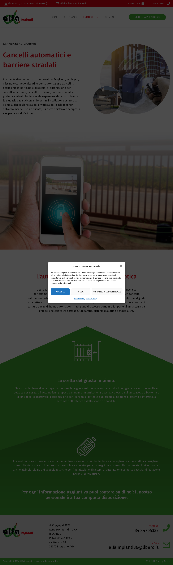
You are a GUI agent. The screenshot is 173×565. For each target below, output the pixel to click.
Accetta (60, 291)
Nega (80, 291)
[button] (121, 266)
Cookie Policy (79, 299)
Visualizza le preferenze (107, 291)
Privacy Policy (91, 299)
